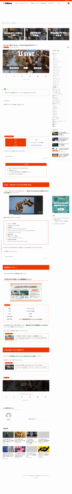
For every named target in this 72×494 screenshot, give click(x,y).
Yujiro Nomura (30, 308)
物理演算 (56, 100)
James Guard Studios (36, 145)
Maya (55, 131)
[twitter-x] (65, 0)
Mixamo (56, 134)
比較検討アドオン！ (13, 170)
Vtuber (56, 114)
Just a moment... (9, 156)
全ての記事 (37, 475)
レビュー (56, 144)
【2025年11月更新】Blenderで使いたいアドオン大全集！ (29, 365)
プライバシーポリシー (44, 475)
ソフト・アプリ (57, 118)
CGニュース (57, 103)
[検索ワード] (63, 3)
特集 (55, 152)
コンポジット (57, 71)
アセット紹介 (57, 105)
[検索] (68, 0)
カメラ (56, 68)
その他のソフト (58, 123)
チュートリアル (57, 77)
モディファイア (57, 88)
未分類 (56, 149)
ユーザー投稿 (57, 142)
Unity (56, 136)
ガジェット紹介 (57, 120)
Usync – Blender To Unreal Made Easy (18, 168)
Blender (56, 53)
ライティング (57, 92)
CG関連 (56, 127)
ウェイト (56, 66)
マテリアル (57, 83)
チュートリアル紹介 (58, 109)
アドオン (56, 62)
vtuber (56, 60)
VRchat (56, 138)
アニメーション (57, 64)
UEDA (8, 419)
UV (55, 58)
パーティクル (57, 81)
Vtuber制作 (57, 116)
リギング (56, 94)
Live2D (56, 129)
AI (55, 125)
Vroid (56, 140)
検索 (68, 47)
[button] (6, 76)
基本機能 (56, 98)
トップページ (26, 475)
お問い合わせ (32, 475)
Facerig (56, 111)
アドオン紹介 (6, 47)
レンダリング (57, 96)
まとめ (56, 85)
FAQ (55, 56)
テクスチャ (57, 79)
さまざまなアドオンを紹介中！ (16, 174)
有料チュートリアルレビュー (60, 147)
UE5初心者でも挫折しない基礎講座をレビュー (21, 172)
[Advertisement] (36, 14)
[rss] (67, 0)
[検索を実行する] (68, 3)
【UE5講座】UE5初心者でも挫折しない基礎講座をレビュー (29, 336)
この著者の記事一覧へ (32, 419)
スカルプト (56, 75)
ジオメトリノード (58, 73)
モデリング (57, 90)
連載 (55, 154)
